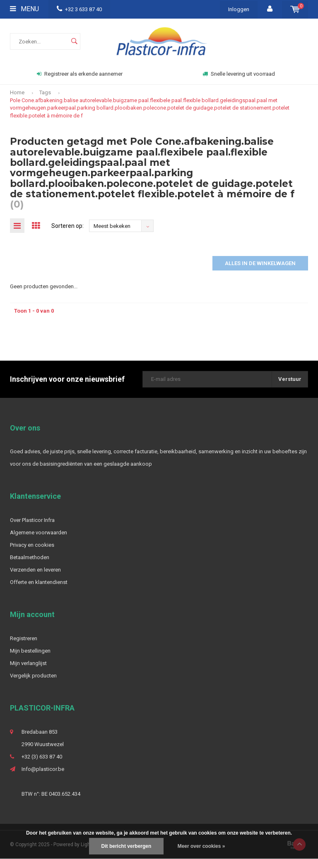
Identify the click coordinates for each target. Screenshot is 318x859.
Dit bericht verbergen (126, 846)
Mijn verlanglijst (28, 663)
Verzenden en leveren (35, 570)
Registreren (23, 638)
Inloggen (238, 9)
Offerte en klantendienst (38, 582)
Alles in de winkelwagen (260, 263)
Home (17, 92)
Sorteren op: (67, 226)
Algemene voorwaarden (38, 532)
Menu (24, 9)
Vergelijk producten (33, 675)
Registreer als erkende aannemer (80, 74)
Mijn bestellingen (30, 651)
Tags (45, 92)
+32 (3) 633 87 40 (42, 757)
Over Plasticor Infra (32, 520)
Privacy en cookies (32, 545)
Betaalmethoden (29, 557)
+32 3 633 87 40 (79, 9)
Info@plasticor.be (43, 769)
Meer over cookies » (201, 846)
